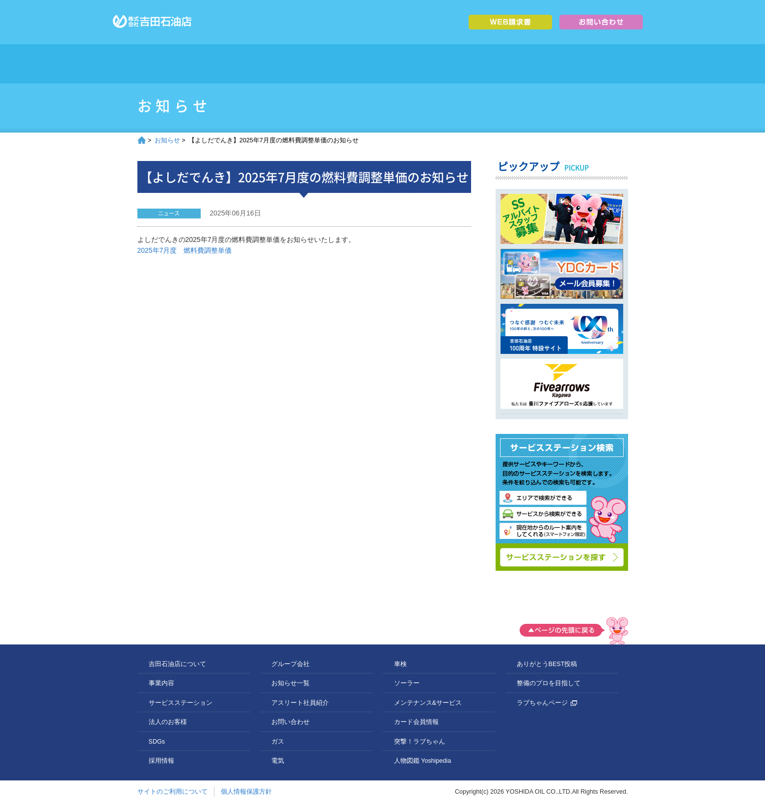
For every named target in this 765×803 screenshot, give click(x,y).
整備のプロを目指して (548, 683)
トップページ (168, 63)
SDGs (474, 63)
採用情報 (536, 63)
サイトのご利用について (172, 791)
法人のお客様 (413, 63)
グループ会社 (597, 63)
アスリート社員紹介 (300, 702)
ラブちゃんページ (547, 702)
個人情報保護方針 (246, 791)
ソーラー (407, 683)
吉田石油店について (229, 63)
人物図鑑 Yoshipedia (422, 760)
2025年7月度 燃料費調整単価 (184, 250)
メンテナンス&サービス (428, 702)
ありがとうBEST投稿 (547, 664)
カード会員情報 (416, 722)
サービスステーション (352, 63)
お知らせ (167, 140)
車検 (400, 664)
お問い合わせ (290, 722)
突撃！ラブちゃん (419, 741)
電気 (277, 760)
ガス (277, 741)
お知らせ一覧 (290, 683)
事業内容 (290, 63)
